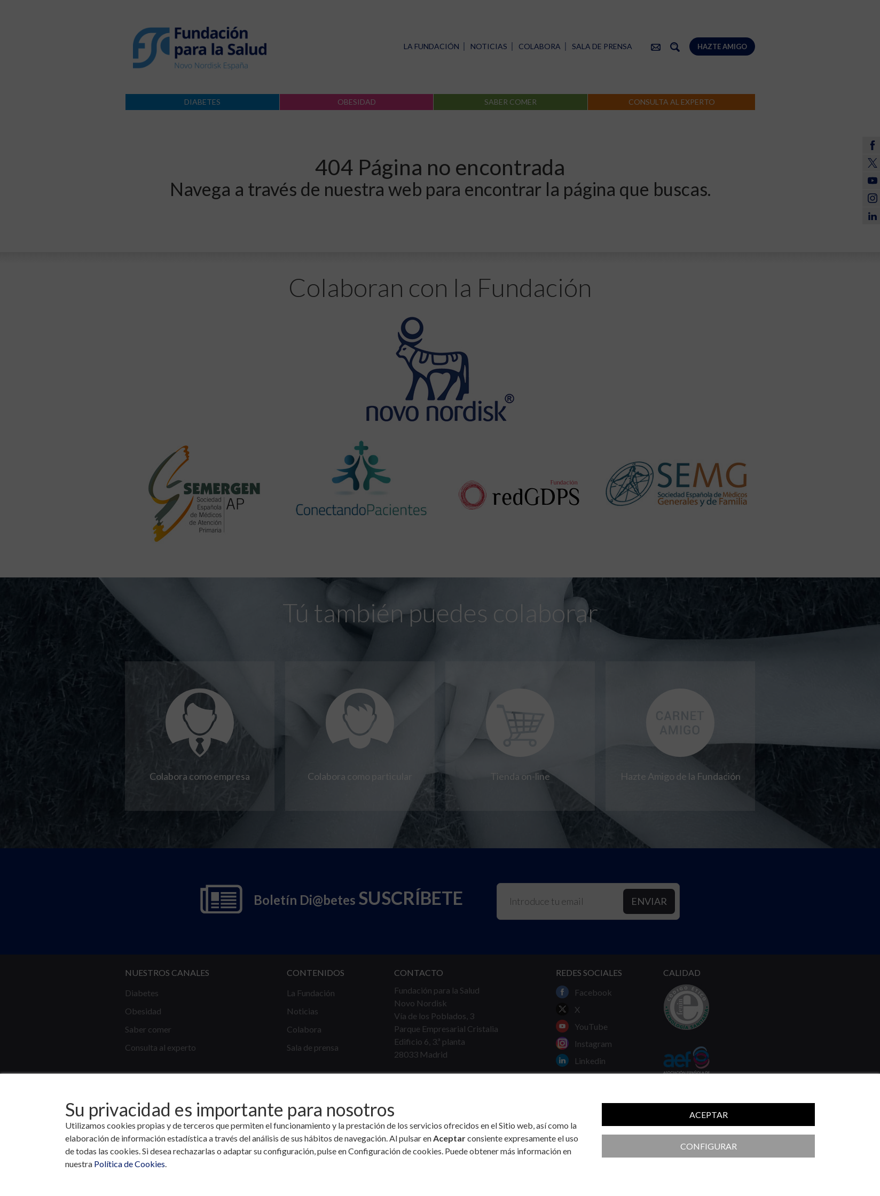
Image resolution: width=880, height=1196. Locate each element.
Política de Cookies (129, 1164)
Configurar (708, 1146)
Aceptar (708, 1114)
